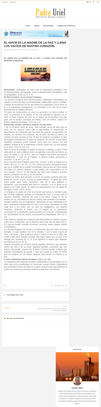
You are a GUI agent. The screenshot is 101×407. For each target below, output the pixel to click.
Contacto (5, 2)
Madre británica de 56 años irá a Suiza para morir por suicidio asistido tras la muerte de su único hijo (82, 374)
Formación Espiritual (80, 208)
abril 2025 (77, 190)
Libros (36, 26)
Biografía (13, 2)
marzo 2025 (78, 187)
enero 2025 (77, 182)
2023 (76, 175)
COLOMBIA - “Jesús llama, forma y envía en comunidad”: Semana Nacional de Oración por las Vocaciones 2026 (50, 374)
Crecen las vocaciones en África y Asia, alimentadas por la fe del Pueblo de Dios (47, 380)
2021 (76, 170)
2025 (76, 180)
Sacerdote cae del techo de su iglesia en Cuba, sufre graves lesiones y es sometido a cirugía (81, 386)
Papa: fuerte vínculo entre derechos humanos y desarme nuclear (18, 378)
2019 (76, 165)
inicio (28, 26)
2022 (76, 172)
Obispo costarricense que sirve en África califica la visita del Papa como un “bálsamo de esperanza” (82, 381)
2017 (76, 160)
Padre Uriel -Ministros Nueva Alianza (45, 402)
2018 (76, 162)
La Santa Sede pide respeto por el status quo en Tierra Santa (18, 373)
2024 (76, 177)
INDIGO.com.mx (75, 402)
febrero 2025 (78, 184)
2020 (76, 167)
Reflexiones (48, 26)
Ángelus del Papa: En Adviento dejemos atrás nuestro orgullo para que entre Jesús (18, 384)
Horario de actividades (60, 361)
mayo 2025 (77, 192)
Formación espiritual (66, 26)
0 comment (34, 49)
